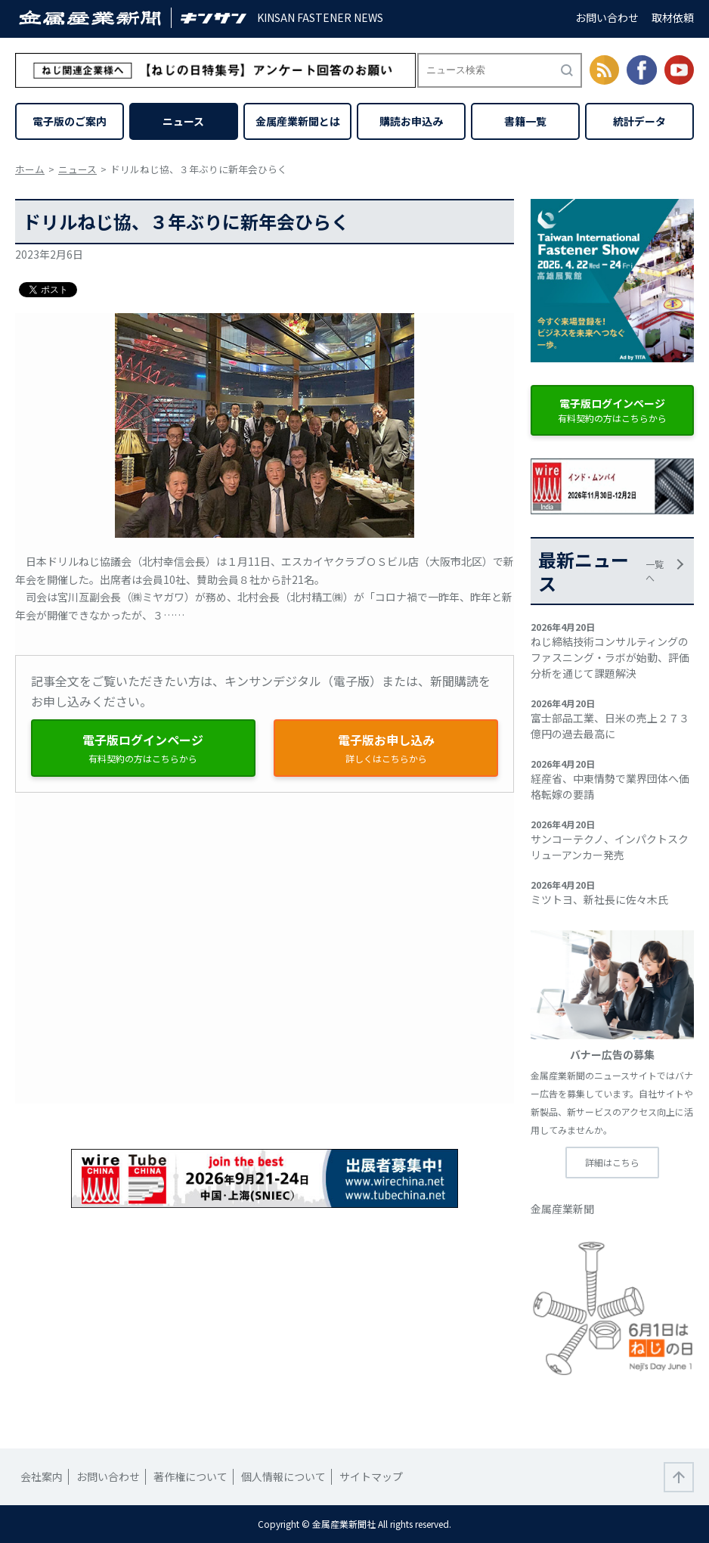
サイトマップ (371, 1476)
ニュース (183, 121)
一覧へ (655, 570)
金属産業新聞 (562, 1208)
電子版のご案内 (70, 121)
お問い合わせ (607, 17)
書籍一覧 (525, 121)
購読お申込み (411, 121)
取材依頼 (673, 17)
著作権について (190, 1476)
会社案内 (41, 1476)
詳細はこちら (612, 1162)
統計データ (639, 121)
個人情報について (283, 1476)
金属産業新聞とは (297, 121)
